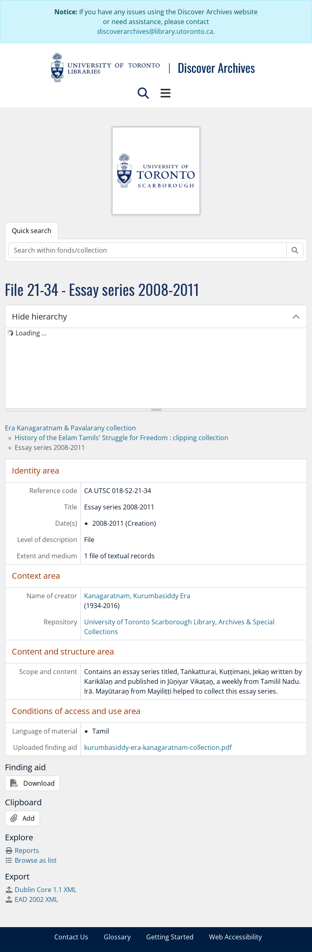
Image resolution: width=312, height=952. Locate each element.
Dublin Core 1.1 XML (40, 889)
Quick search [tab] (31, 230)
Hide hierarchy (39, 316)
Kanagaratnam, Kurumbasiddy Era (137, 595)
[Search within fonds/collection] (148, 250)
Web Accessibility (235, 936)
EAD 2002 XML (31, 899)
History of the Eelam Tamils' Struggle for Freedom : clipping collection (121, 437)
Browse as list (31, 860)
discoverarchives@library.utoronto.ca (155, 31)
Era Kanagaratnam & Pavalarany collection (70, 427)
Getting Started (170, 936)
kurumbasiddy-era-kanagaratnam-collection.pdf (158, 747)
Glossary (117, 936)
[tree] (156, 369)
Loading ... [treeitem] (31, 332)
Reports (22, 850)
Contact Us (71, 936)
